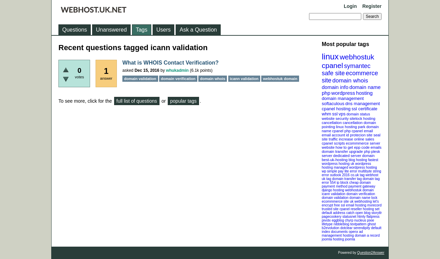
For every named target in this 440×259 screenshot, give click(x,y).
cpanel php (341, 131)
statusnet (349, 216)
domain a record (367, 235)
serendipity (361, 228)
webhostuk (357, 57)
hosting (364, 93)
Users (163, 30)
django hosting (333, 190)
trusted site (330, 209)
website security (335, 118)
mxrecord (374, 205)
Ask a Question (198, 30)
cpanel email (362, 131)
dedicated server (347, 156)
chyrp (349, 220)
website (328, 147)
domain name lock (363, 198)
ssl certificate (364, 108)
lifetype (327, 224)
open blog (363, 213)
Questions (74, 30)
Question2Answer (370, 253)
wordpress (343, 93)
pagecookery (331, 216)
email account (333, 135)
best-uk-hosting (335, 160)
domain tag (371, 179)
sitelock (356, 118)
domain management (343, 98)
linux (330, 56)
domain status (358, 114)
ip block (342, 182)
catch (350, 213)
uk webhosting (361, 201)
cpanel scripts (333, 143)
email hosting (356, 205)
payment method (335, 186)
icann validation (333, 194)
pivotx (326, 220)
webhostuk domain (359, 190)
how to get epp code (353, 147)
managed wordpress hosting (355, 167)
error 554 (329, 182)
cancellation (353, 123)
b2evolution (330, 228)
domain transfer (335, 151)
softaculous (333, 103)
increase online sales (356, 139)
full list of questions (137, 101)
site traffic (330, 139)
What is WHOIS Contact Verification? (170, 63)
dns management (362, 103)
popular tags (183, 101)
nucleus (360, 220)
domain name (365, 87)
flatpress (373, 216)
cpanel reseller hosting (357, 209)
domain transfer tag (347, 179)
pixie (370, 220)
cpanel (332, 65)
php (326, 93)
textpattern (358, 224)
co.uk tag (358, 175)
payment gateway (361, 186)
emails (376, 147)
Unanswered (111, 30)
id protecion (356, 135)
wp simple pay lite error (339, 171)
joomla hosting (333, 239)
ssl (335, 113)
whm (326, 113)
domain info (335, 87)
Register (372, 6)
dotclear (346, 228)
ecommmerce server (363, 143)
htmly (361, 216)
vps (342, 113)
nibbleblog (341, 224)
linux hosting (346, 127)
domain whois (350, 80)
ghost (371, 224)
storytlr (377, 213)
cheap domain (360, 182)
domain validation (335, 198)
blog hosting (358, 160)
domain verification (360, 194)
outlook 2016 (340, 175)
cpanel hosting (336, 108)
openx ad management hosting (342, 233)
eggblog (338, 220)
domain (368, 156)
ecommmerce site (335, 201)
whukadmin (177, 70)
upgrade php (359, 151)
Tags (141, 30)
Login (350, 6)
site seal (373, 135)
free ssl (339, 205)
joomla (350, 239)
